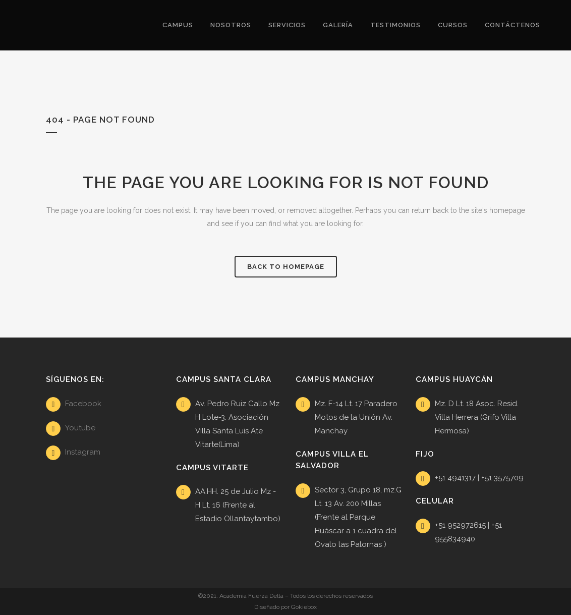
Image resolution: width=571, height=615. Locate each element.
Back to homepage (285, 266)
